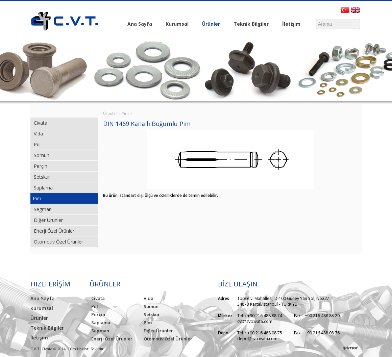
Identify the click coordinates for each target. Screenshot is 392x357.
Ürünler (209, 24)
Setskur (42, 177)
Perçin (40, 166)
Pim (37, 198)
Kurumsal (175, 24)
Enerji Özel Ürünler (54, 231)
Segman (43, 209)
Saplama (43, 187)
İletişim (289, 24)
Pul (37, 144)
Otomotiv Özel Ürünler (58, 241)
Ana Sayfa (139, 24)
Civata (40, 123)
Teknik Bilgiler (249, 24)
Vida (38, 133)
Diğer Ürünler (48, 220)
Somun (41, 155)
